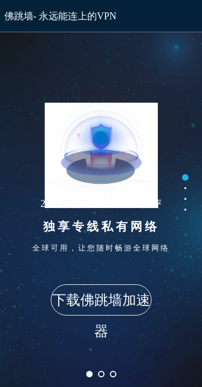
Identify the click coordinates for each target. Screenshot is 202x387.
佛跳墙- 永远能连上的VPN (60, 16)
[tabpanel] (101, 193)
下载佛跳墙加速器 (101, 304)
